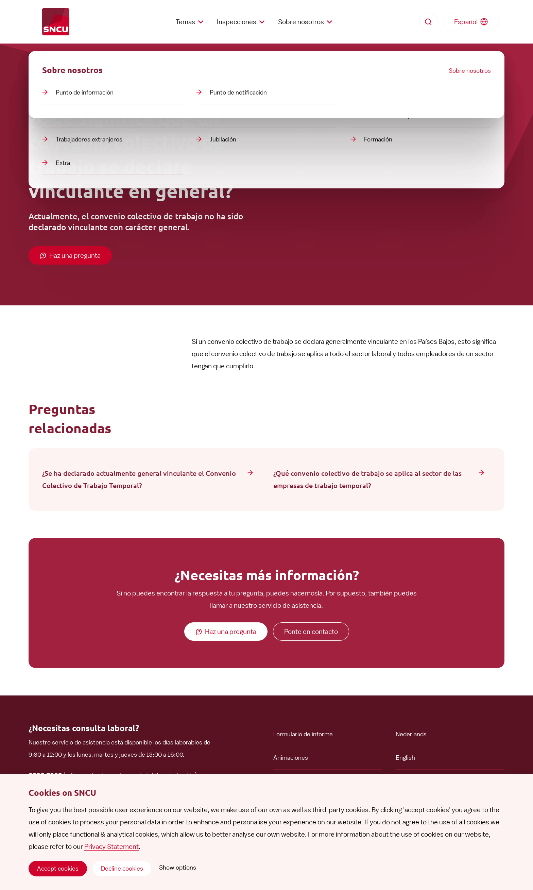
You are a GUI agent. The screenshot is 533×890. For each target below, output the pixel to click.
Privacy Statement (111, 846)
